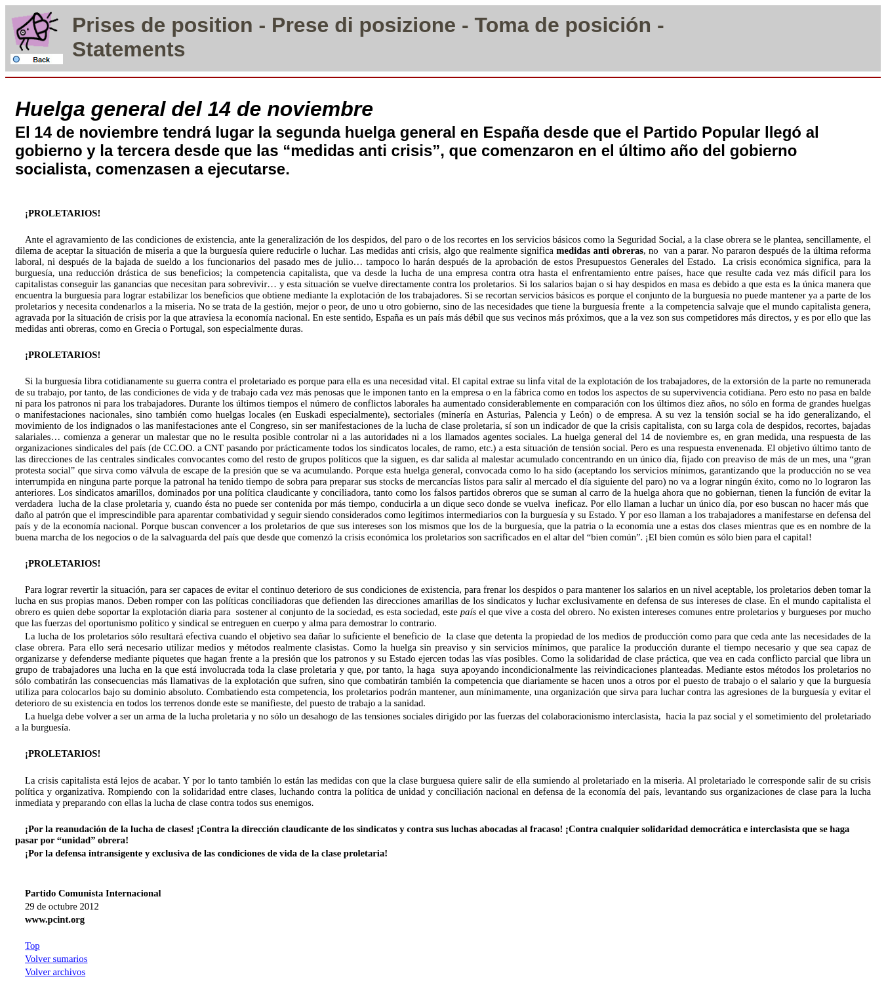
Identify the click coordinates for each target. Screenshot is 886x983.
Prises (103, 25)
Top (32, 945)
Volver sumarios (56, 958)
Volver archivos (55, 972)
